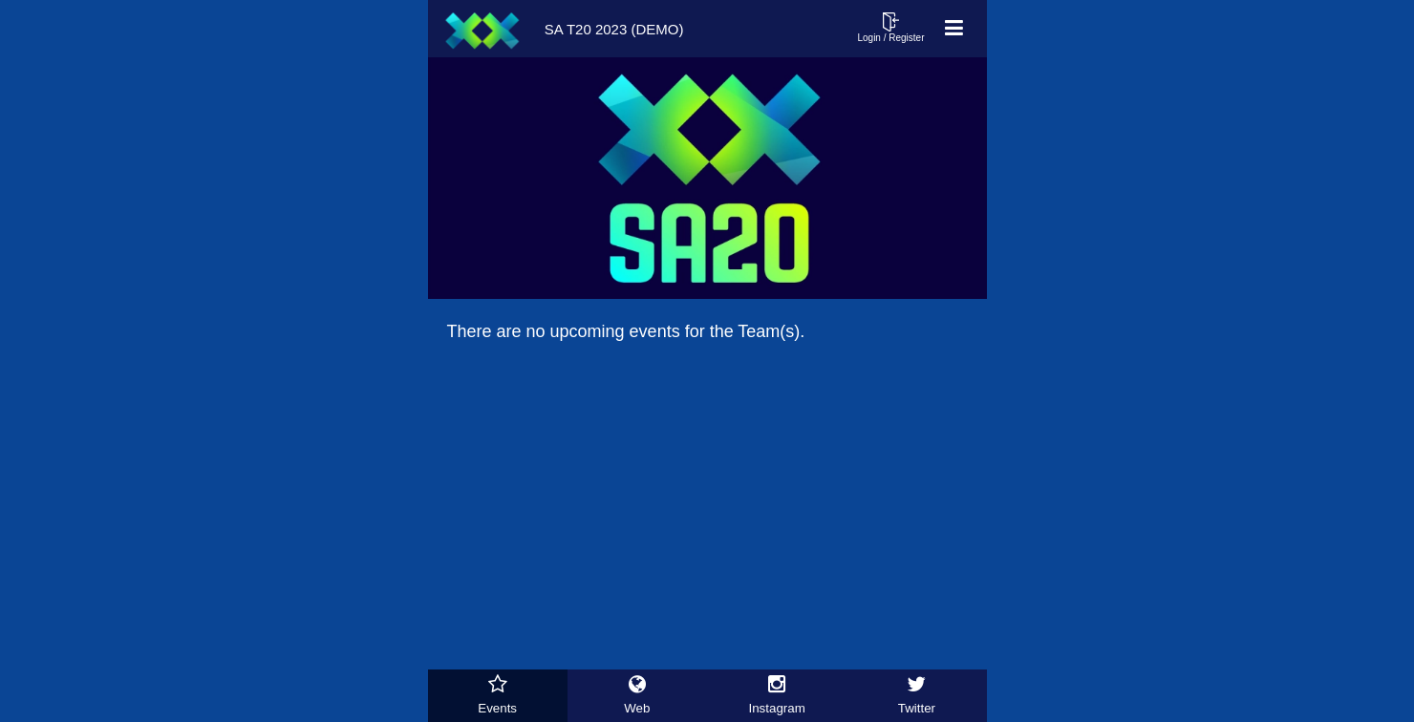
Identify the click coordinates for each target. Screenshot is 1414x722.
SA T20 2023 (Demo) (561, 29)
